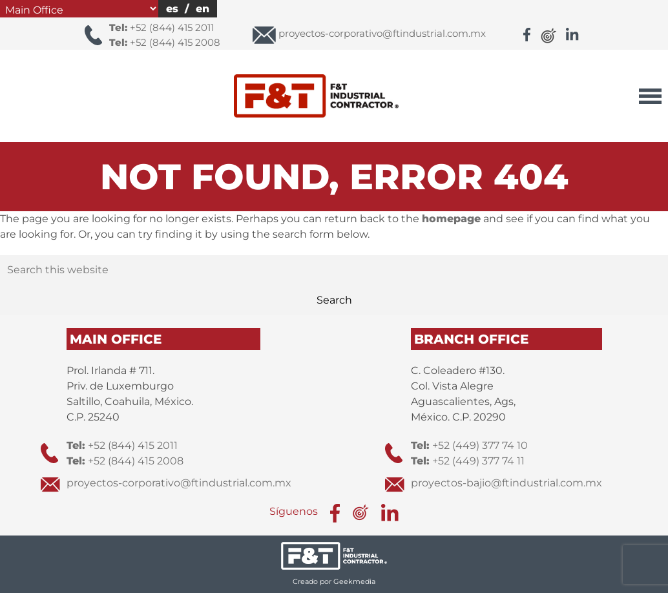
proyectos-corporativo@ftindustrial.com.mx (179, 483)
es (172, 9)
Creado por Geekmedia (334, 581)
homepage (451, 219)
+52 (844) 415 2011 (161, 27)
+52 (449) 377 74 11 (468, 461)
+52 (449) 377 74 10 (469, 445)
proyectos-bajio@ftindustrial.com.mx (506, 483)
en (202, 9)
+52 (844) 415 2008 (164, 42)
